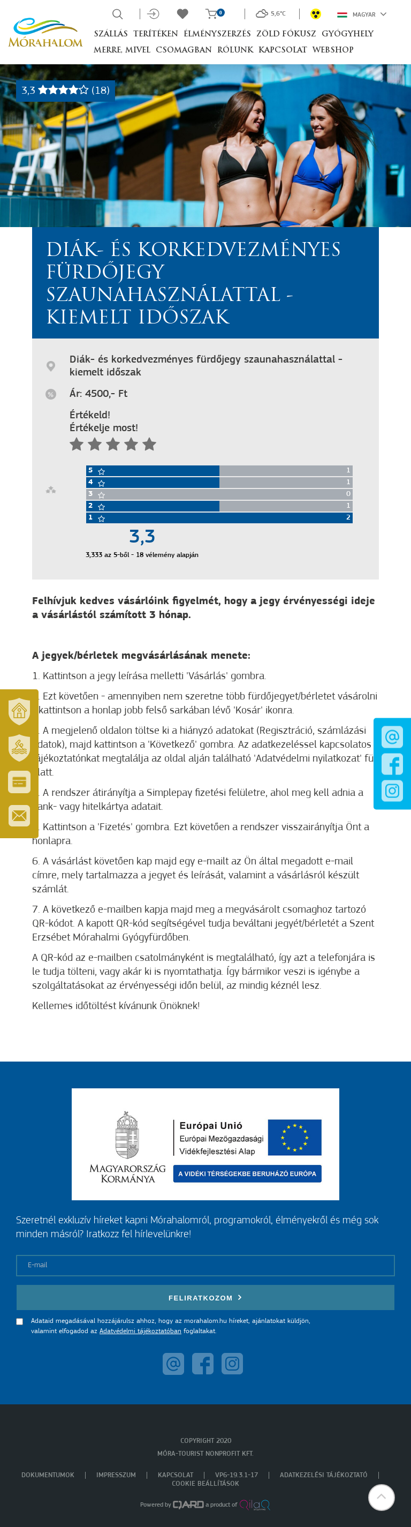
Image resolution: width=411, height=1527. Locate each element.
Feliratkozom (205, 1297)
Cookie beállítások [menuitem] (205, 1483)
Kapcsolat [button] (282, 51)
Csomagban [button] (184, 51)
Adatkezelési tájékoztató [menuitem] (324, 1475)
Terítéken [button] (155, 35)
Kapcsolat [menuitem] (175, 1475)
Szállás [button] (111, 35)
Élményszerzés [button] (217, 35)
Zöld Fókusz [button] (286, 35)
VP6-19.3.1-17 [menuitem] (236, 1475)
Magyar (362, 14)
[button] (381, 1497)
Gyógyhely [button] (348, 35)
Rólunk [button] (235, 51)
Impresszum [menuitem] (116, 1475)
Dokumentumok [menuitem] (47, 1475)
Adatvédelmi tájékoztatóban (140, 1331)
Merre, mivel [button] (122, 51)
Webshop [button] (333, 51)
